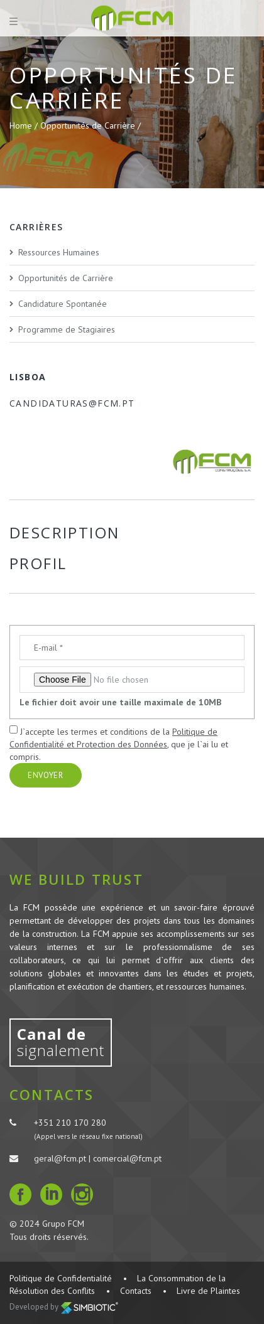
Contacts (135, 1290)
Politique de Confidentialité (60, 1278)
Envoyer (45, 775)
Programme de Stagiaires (66, 329)
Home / (24, 125)
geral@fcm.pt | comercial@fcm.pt (98, 1158)
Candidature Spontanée (62, 303)
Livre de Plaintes (208, 1290)
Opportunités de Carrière (65, 278)
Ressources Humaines (58, 252)
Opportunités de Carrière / (90, 125)
